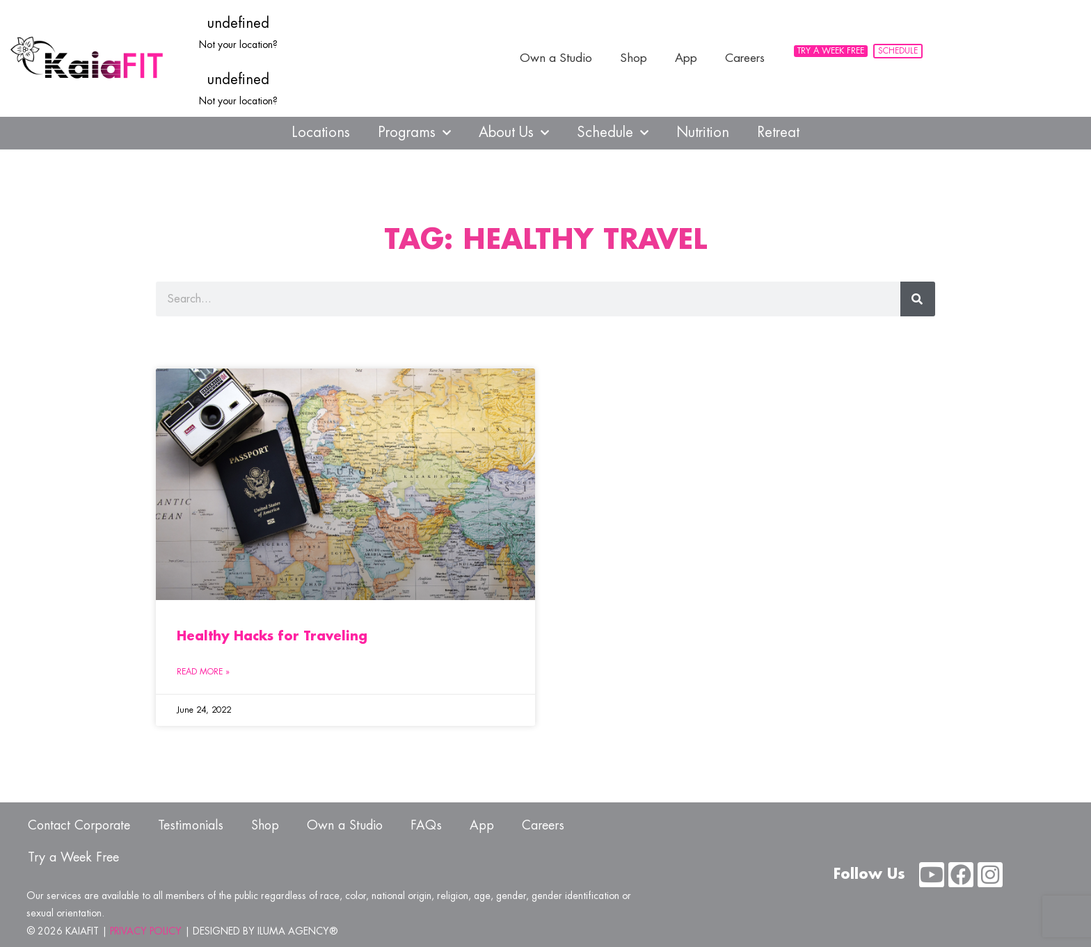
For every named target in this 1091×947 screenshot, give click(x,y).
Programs (414, 133)
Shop (633, 58)
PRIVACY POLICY (146, 931)
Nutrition (702, 132)
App (686, 58)
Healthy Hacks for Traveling (272, 636)
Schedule (612, 133)
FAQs (426, 825)
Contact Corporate (79, 825)
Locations (321, 132)
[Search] (917, 299)
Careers (745, 58)
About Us (514, 133)
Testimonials (190, 825)
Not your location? (238, 44)
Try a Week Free (73, 857)
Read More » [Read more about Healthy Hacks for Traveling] (203, 671)
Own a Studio (556, 58)
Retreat (778, 132)
